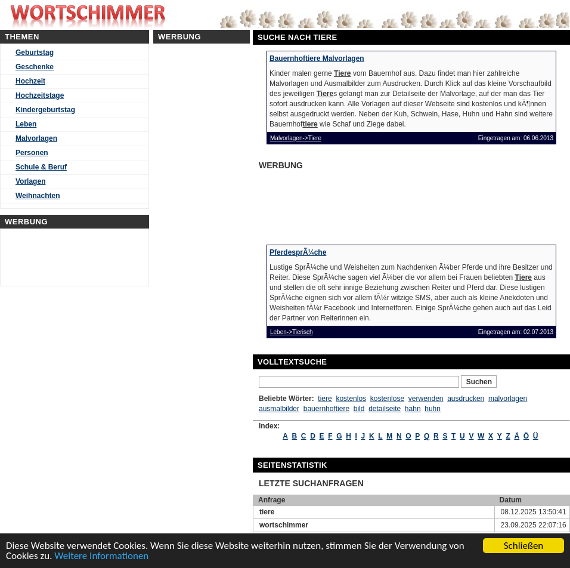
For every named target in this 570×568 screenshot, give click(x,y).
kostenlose (387, 398)
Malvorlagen (36, 138)
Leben (26, 124)
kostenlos (351, 398)
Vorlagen (30, 181)
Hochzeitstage (40, 95)
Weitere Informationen (101, 556)
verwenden (426, 398)
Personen (32, 153)
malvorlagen (507, 398)
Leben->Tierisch (291, 332)
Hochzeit (30, 81)
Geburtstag (35, 52)
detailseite (384, 409)
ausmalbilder (279, 409)
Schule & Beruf (41, 167)
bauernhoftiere (326, 409)
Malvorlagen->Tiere (295, 138)
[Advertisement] (350, 203)
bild (359, 409)
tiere (325, 398)
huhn (433, 409)
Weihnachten (38, 196)
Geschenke (35, 67)
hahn (413, 409)
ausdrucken (465, 398)
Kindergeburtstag (45, 110)
